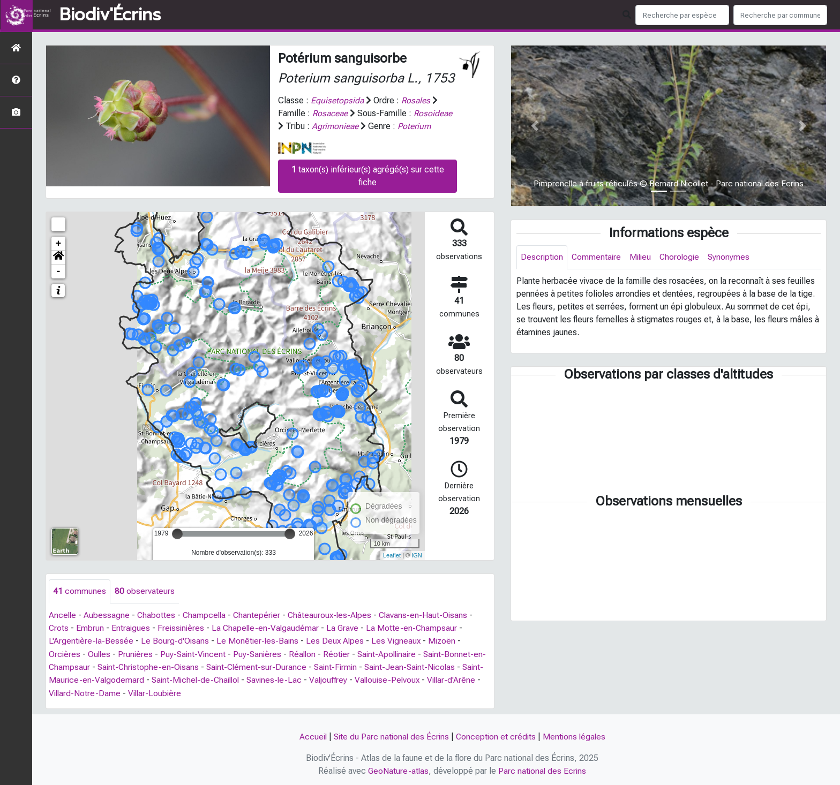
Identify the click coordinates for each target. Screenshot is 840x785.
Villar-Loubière (192, 692)
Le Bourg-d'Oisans (176, 641)
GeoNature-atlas (398, 770)
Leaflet (392, 555)
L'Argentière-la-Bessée (91, 641)
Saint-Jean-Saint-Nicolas (431, 666)
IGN (416, 555)
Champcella (206, 615)
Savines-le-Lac (302, 679)
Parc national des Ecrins (543, 770)
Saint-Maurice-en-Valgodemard (108, 679)
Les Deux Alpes (338, 641)
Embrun (90, 628)
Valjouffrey (358, 679)
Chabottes (157, 615)
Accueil (310, 735)
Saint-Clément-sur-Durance (273, 666)
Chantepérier (260, 615)
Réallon (307, 653)
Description (542, 257)
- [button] (59, 271)
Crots (59, 628)
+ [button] (59, 243)
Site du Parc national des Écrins (390, 735)
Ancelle (63, 615)
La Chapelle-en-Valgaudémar (269, 628)
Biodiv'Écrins (110, 15)
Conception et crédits (496, 735)
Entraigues (131, 628)
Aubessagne (108, 615)
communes (79, 591)
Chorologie (683, 257)
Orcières (65, 653)
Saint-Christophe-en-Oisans (162, 666)
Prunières (137, 653)
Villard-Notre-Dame (121, 692)
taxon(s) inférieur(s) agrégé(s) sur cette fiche (367, 175)
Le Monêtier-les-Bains (260, 641)
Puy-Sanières (261, 653)
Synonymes (734, 257)
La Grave (347, 628)
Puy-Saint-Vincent (195, 653)
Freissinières (183, 628)
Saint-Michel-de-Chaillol (221, 679)
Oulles (100, 653)
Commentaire (598, 257)
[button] (58, 257)
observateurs (145, 591)
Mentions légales (576, 735)
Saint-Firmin (354, 666)
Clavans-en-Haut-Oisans (430, 615)
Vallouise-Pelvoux (419, 679)
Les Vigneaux (401, 641)
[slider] (177, 533)
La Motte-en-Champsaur (417, 628)
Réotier (342, 653)
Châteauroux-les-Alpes (335, 615)
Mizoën (447, 641)
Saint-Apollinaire (394, 653)
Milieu (643, 257)
